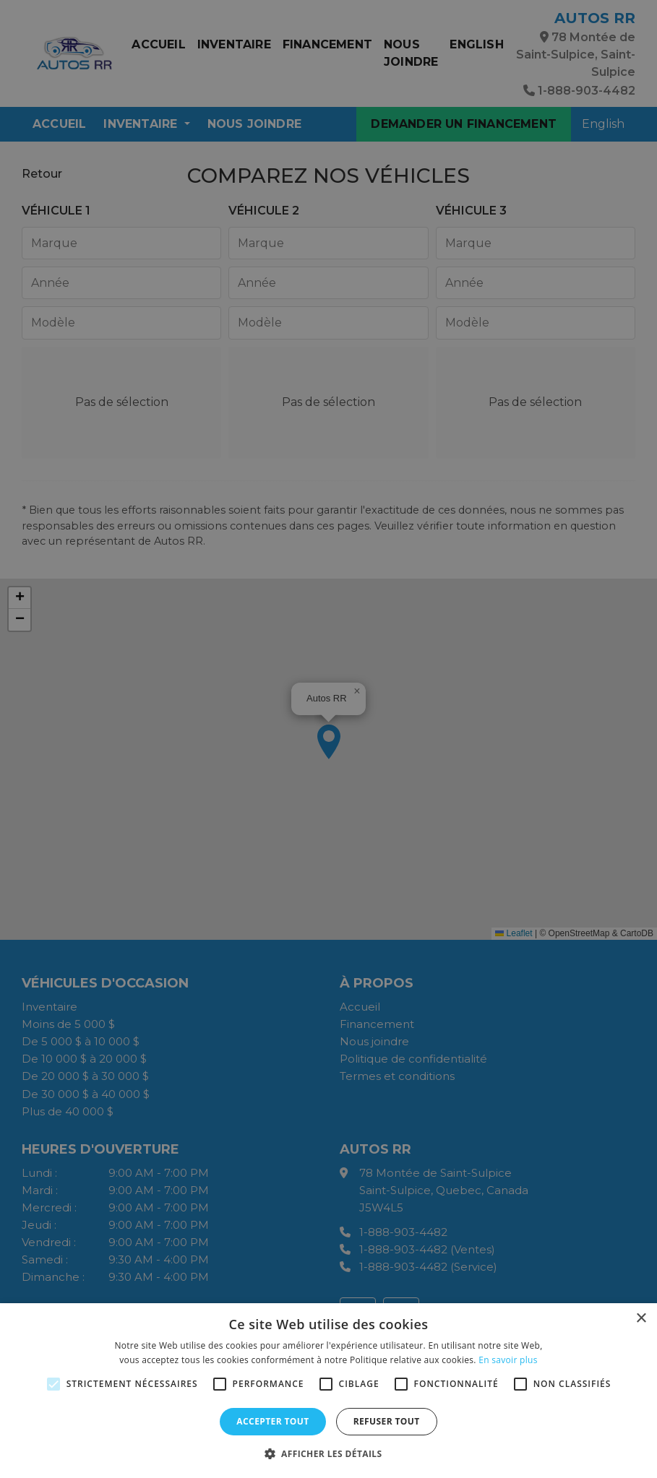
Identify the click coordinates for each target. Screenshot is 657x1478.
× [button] (640, 1318)
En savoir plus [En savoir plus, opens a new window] (507, 1360)
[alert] (328, 739)
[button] (328, 1453)
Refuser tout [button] (386, 1421)
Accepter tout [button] (272, 1421)
